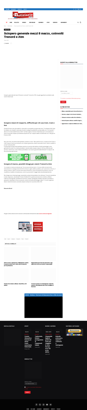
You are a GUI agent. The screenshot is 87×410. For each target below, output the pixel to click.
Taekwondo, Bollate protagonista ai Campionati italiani (38, 340)
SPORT (48, 22)
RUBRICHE (55, 22)
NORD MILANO (32, 22)
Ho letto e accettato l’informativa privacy (71, 98)
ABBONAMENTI (13, 9)
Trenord (26, 239)
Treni (22, 239)
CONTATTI (25, 9)
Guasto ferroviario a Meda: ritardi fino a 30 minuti (15, 284)
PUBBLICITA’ (20, 9)
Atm (5, 239)
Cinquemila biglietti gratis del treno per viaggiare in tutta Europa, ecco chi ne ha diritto (48, 344)
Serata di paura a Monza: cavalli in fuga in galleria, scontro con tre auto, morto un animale (71, 120)
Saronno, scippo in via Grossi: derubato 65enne (71, 114)
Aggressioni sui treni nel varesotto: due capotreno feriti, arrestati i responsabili (41, 263)
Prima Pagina (7, 29)
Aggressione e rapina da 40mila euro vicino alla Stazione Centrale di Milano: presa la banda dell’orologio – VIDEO (72, 123)
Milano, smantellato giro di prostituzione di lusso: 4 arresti (72, 111)
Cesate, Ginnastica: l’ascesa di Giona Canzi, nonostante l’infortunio (28, 341)
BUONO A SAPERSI (49, 331)
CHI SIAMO (7, 9)
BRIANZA (24, 22)
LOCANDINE (39, 409)
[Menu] (6, 22)
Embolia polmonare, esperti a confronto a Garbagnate (59, 340)
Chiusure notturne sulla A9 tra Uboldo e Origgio (71, 117)
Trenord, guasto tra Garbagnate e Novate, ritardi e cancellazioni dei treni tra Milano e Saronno (42, 285)
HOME (11, 22)
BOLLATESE (16, 22)
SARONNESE (40, 22)
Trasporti (18, 239)
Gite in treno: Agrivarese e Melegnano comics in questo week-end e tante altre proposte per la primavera (16, 264)
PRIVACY (59, 409)
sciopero (13, 239)
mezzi (9, 239)
